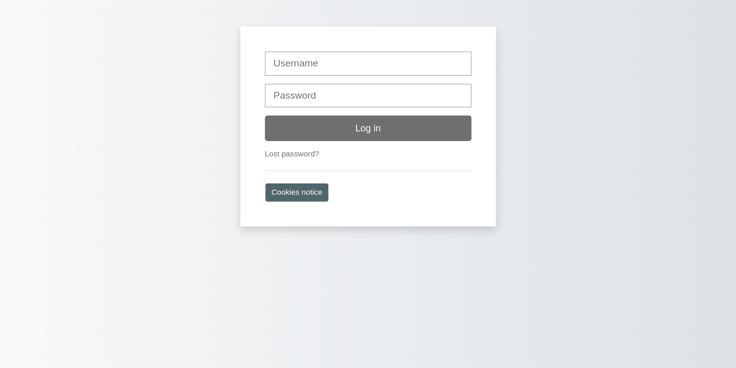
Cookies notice (297, 192)
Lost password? (292, 153)
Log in (368, 128)
